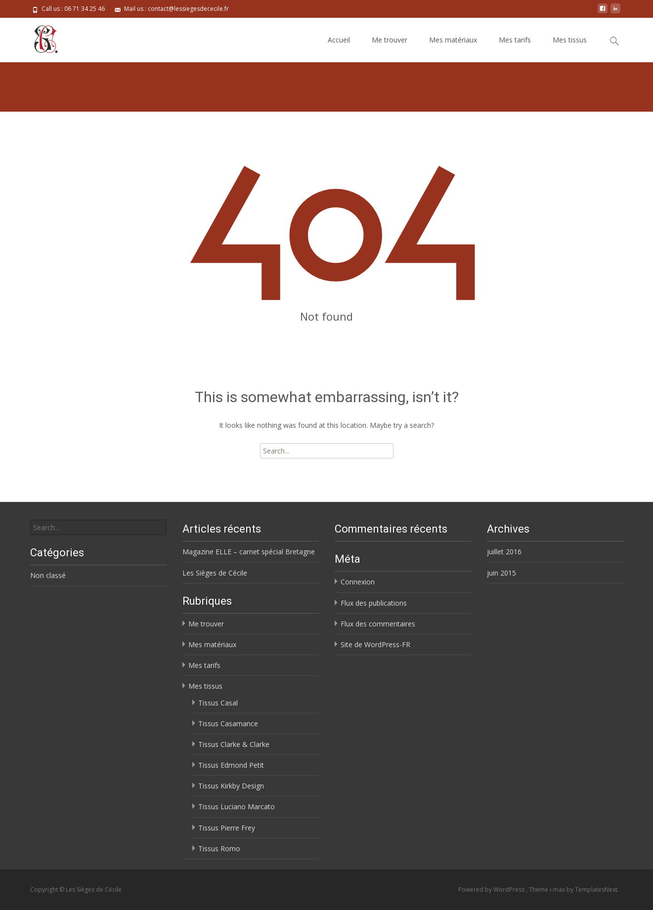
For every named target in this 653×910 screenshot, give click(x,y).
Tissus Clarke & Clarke (233, 744)
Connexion (358, 581)
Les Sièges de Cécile (214, 573)
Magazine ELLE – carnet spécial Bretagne (248, 551)
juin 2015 (501, 573)
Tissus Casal (218, 702)
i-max (558, 889)
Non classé (48, 575)
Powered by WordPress (492, 889)
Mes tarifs (515, 39)
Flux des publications (374, 603)
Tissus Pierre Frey (226, 827)
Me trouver (389, 39)
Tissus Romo (219, 848)
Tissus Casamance (228, 723)
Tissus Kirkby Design (231, 785)
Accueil (339, 39)
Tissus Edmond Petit (231, 765)
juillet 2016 (504, 551)
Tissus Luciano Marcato (236, 806)
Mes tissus (570, 39)
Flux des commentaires (378, 623)
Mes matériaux (453, 39)
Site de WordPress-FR (375, 644)
